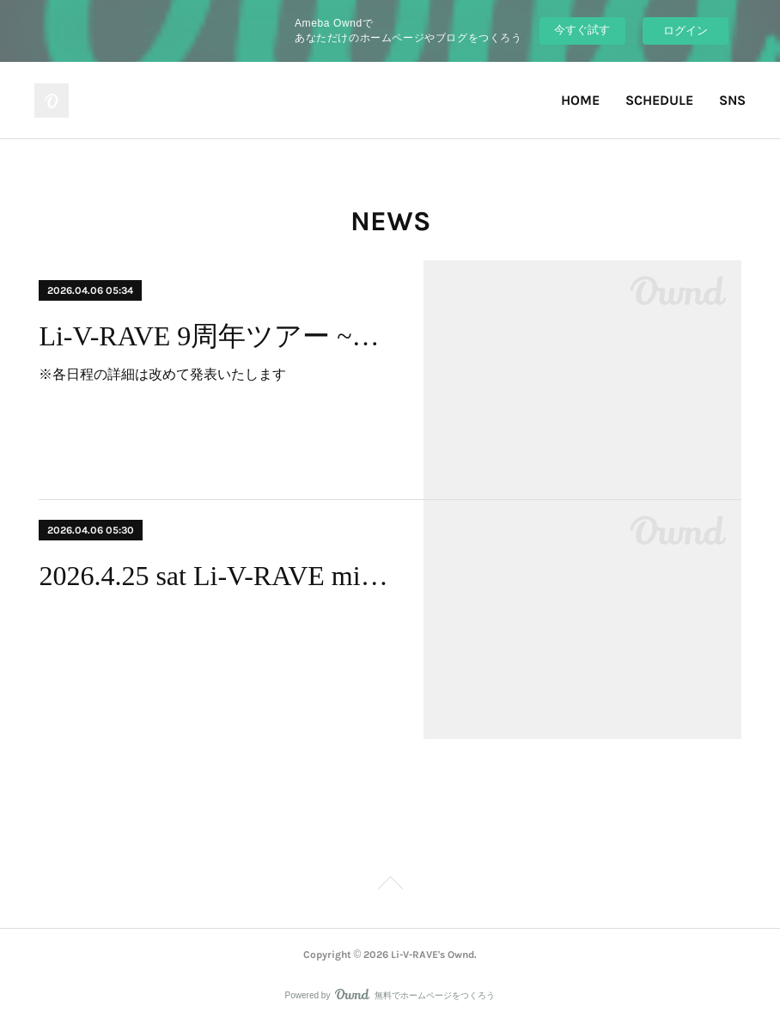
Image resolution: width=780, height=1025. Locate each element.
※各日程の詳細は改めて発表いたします (162, 374)
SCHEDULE (659, 100)
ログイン (685, 30)
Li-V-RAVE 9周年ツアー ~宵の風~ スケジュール (216, 335)
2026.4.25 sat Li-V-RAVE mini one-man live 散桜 (216, 575)
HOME (580, 100)
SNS (732, 100)
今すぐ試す (582, 29)
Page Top (390, 885)
